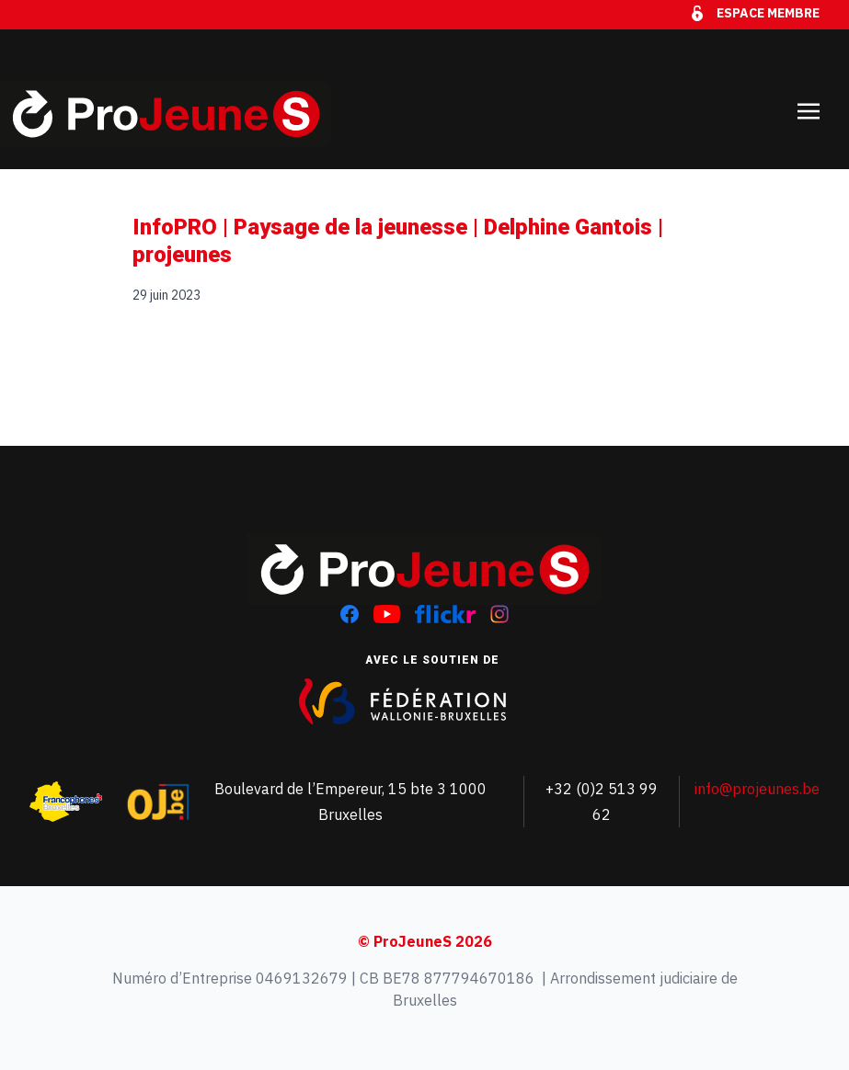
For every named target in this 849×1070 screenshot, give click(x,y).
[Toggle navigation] (808, 99)
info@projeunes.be (757, 789)
